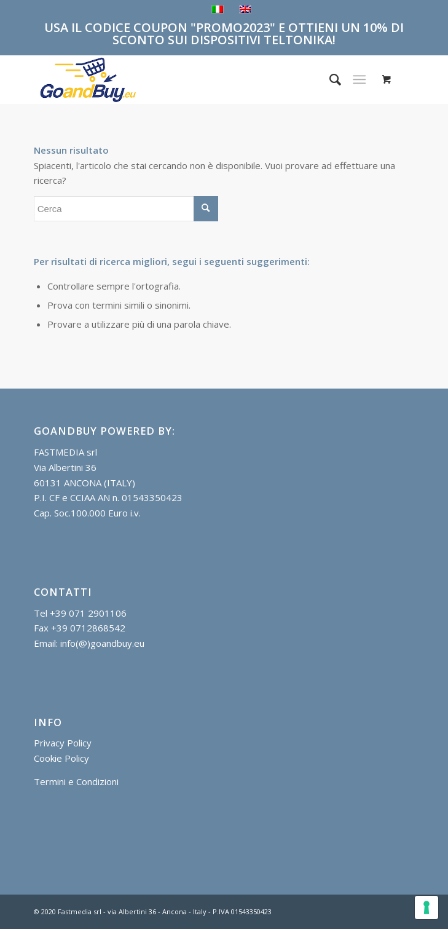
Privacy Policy (63, 743)
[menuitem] (329, 79)
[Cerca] (329, 79)
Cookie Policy (61, 758)
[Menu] (359, 79)
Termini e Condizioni (76, 781)
